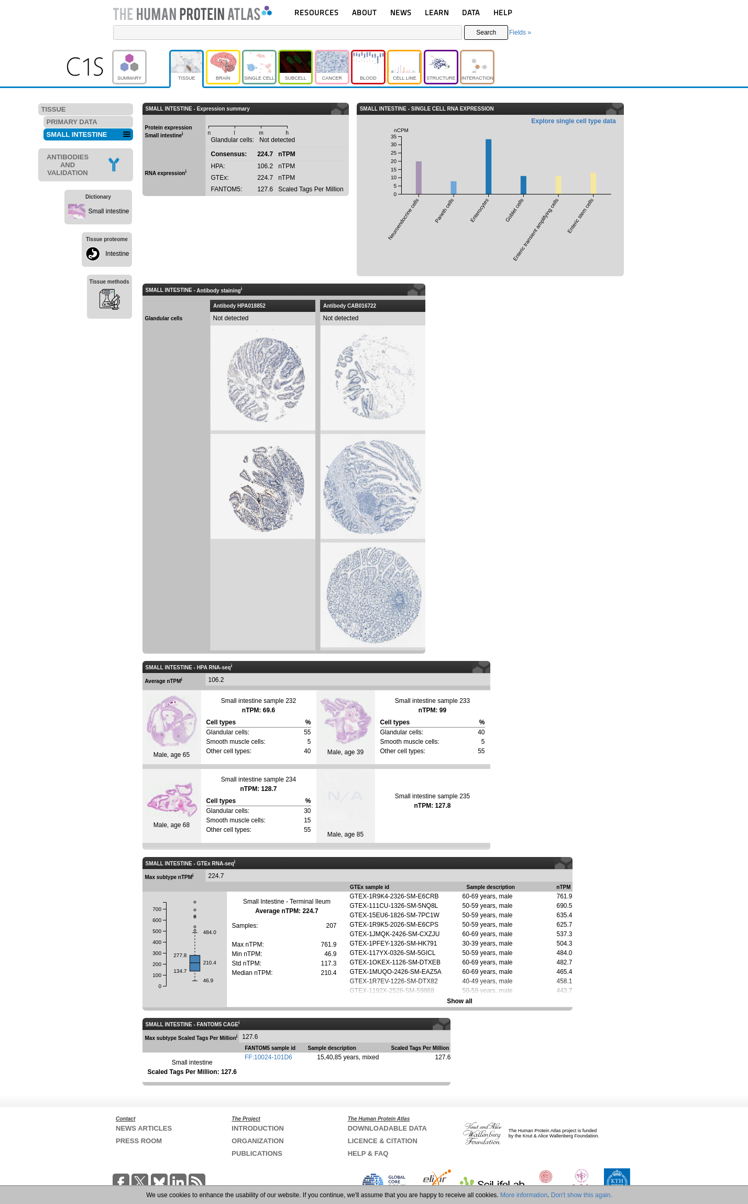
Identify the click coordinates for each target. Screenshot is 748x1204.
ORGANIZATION (257, 1141)
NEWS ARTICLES (144, 1128)
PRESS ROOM (139, 1141)
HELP (502, 12)
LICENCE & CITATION (382, 1141)
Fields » (520, 32)
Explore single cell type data (573, 121)
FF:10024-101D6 (268, 1057)
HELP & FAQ (368, 1153)
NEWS (401, 12)
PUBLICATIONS (257, 1153)
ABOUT (364, 12)
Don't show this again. (581, 1195)
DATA (471, 12)
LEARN (437, 12)
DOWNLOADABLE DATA (387, 1128)
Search (486, 32)
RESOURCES (316, 12)
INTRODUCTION (258, 1128)
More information (523, 1195)
